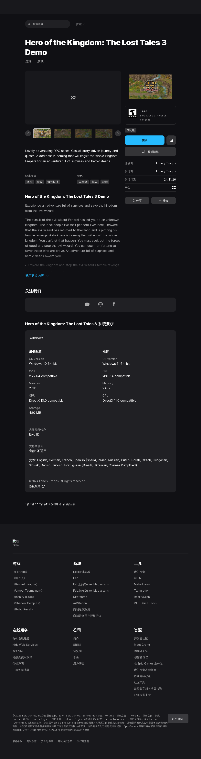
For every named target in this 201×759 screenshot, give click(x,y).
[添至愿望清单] (150, 151)
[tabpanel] (100, 381)
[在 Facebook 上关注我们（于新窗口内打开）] (114, 304)
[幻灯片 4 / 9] (104, 133)
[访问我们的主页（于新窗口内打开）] (100, 304)
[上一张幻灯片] (28, 133)
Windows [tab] (36, 338)
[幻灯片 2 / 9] (62, 133)
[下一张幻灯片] (118, 133)
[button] (73, 275)
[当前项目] (42, 133)
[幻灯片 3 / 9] (83, 133)
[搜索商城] (29, 24)
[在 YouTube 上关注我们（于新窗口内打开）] (87, 304)
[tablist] (100, 338)
